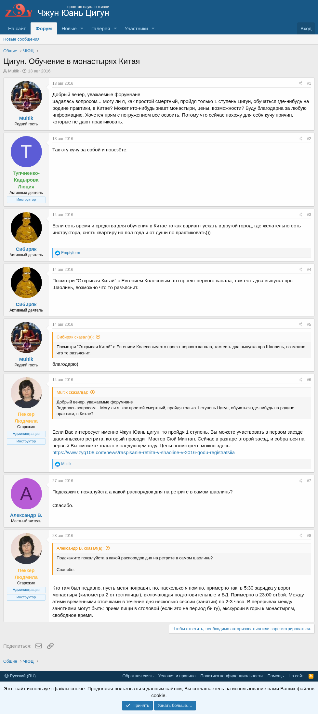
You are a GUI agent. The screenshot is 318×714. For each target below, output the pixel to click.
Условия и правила (177, 675)
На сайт (17, 28)
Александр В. (26, 515)
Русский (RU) (20, 675)
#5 (309, 324)
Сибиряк (26, 249)
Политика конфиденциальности (231, 675)
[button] (81, 28)
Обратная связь (138, 675)
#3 (309, 214)
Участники (136, 28)
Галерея (100, 28)
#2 (309, 138)
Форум (43, 28)
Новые (69, 28)
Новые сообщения (21, 39)
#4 (309, 269)
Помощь (276, 675)
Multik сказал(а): (72, 392)
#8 (309, 535)
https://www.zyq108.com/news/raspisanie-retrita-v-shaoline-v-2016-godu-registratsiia (143, 452)
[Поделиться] (301, 83)
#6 (309, 379)
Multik (13, 71)
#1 (309, 83)
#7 (309, 480)
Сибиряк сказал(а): (75, 337)
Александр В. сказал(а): (80, 548)
